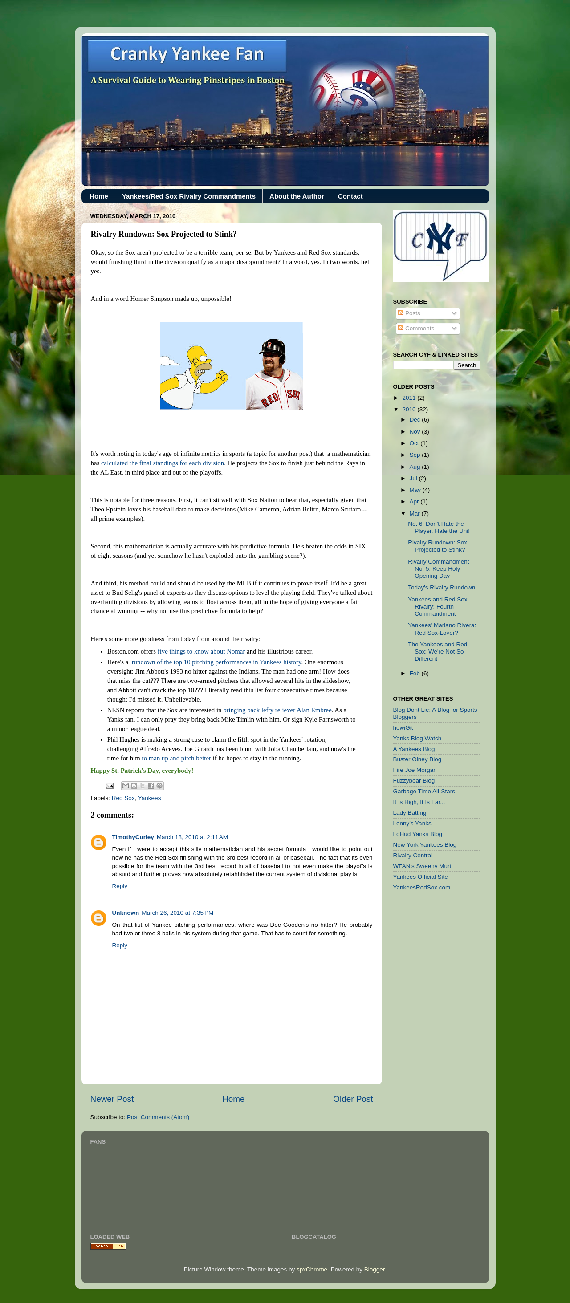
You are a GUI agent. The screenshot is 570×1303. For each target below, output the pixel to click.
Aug (416, 466)
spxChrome (312, 1269)
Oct (415, 443)
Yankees (149, 798)
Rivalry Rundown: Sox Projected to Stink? (437, 546)
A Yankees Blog (414, 749)
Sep (416, 454)
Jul (414, 478)
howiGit (403, 727)
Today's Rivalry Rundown (441, 587)
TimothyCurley (133, 837)
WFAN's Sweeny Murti (423, 866)
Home (99, 196)
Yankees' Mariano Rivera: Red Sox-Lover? (442, 629)
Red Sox (123, 798)
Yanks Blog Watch (417, 738)
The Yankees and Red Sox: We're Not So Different (437, 651)
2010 (409, 409)
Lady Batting (410, 812)
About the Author (296, 196)
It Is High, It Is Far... (419, 802)
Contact (350, 196)
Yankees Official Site (420, 876)
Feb (416, 673)
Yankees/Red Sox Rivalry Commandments (189, 196)
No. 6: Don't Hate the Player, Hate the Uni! (439, 527)
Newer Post (112, 1099)
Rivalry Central (413, 855)
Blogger (374, 1269)
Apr (415, 501)
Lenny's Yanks (412, 823)
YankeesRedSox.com (422, 887)
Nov (416, 431)
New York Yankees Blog (425, 844)
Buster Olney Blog (417, 759)
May (416, 490)
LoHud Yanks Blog (418, 834)
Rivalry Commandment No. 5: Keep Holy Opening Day (438, 568)
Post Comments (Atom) (158, 1117)
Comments (416, 328)
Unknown (125, 912)
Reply (120, 886)
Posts (409, 313)
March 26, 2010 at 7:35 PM (177, 912)
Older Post (353, 1099)
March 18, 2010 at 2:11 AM (192, 837)
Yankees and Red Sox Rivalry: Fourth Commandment (437, 606)
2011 (409, 397)
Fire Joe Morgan (415, 770)
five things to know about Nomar (201, 651)
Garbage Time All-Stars (424, 791)
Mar (416, 513)
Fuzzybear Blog (414, 780)
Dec (416, 419)
